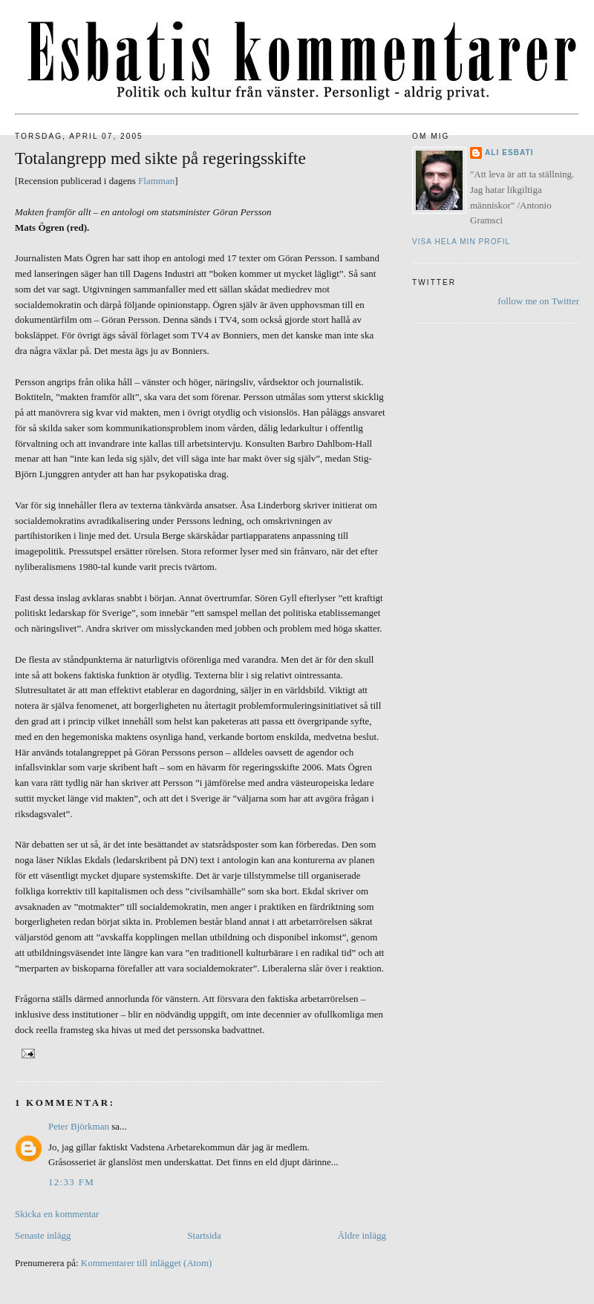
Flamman (156, 180)
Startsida (204, 1235)
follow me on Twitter (538, 301)
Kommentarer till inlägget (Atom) (146, 1262)
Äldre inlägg (362, 1235)
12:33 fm (71, 1181)
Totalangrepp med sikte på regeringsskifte (160, 158)
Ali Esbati (509, 152)
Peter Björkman (78, 1126)
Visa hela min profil (461, 241)
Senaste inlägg (43, 1235)
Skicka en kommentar (57, 1213)
